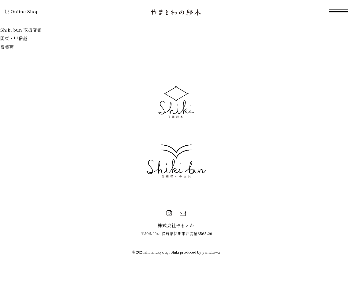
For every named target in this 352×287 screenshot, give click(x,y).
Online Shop (21, 11)
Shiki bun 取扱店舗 (21, 29)
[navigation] (338, 11)
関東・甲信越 (14, 38)
